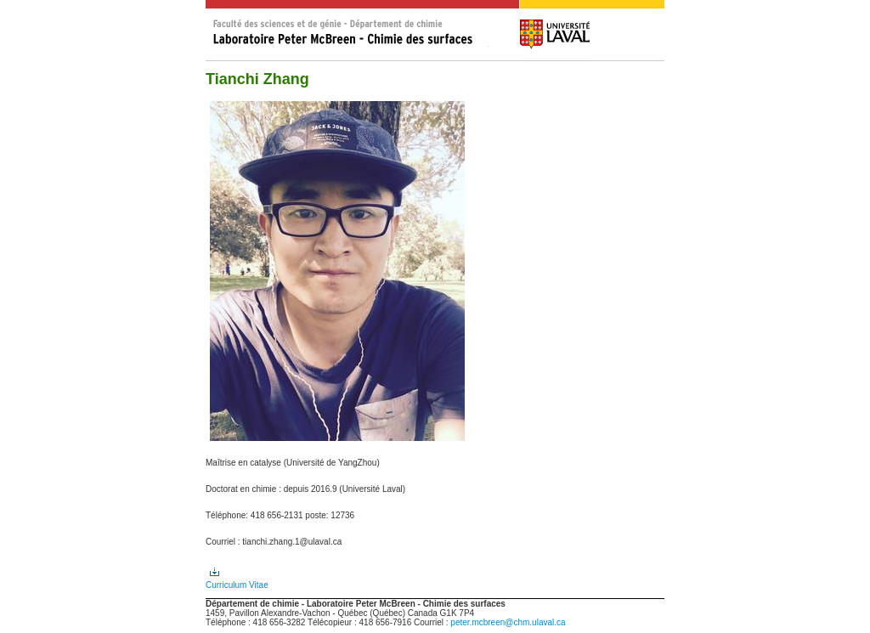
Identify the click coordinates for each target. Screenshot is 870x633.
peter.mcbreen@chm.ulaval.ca (507, 622)
